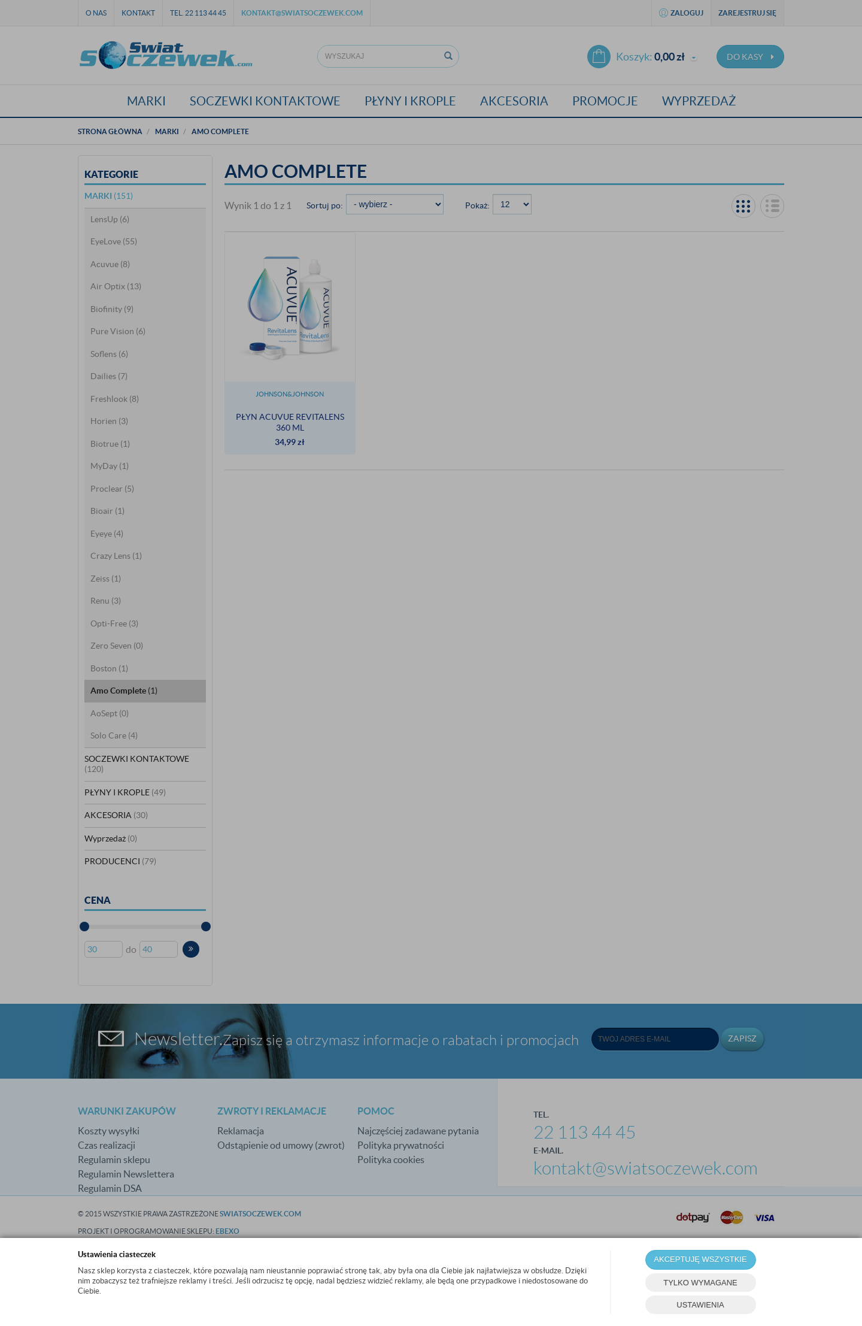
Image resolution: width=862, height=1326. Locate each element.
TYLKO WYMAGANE (700, 1282)
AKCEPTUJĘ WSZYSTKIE (700, 1259)
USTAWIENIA (700, 1304)
